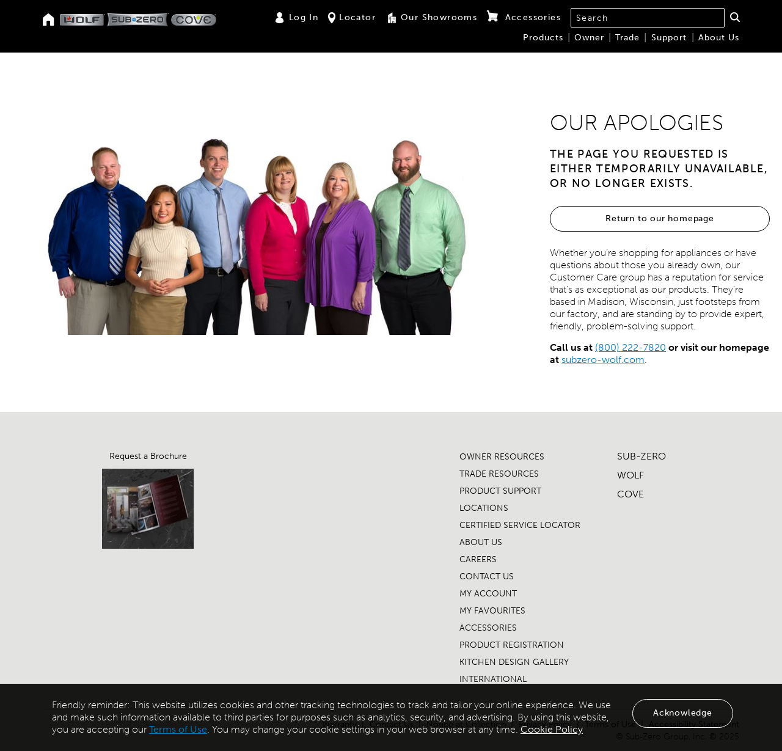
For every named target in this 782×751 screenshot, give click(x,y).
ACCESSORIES (488, 628)
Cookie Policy (552, 729)
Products (543, 37)
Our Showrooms (431, 18)
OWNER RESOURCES (501, 457)
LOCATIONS (483, 508)
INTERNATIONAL (493, 679)
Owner (589, 37)
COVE (630, 494)
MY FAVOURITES (492, 611)
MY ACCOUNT (488, 593)
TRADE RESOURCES (499, 474)
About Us (718, 37)
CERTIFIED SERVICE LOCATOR (519, 525)
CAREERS (478, 559)
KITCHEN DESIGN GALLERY (514, 662)
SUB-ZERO (641, 456)
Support (669, 37)
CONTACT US (486, 576)
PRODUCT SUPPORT (500, 491)
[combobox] (647, 18)
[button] (735, 17)
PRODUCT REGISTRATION (511, 645)
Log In (296, 18)
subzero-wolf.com (603, 359)
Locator (352, 18)
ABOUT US (480, 542)
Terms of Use (178, 729)
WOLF (630, 475)
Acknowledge (682, 713)
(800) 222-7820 (630, 347)
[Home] (48, 20)
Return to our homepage (659, 218)
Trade (627, 37)
